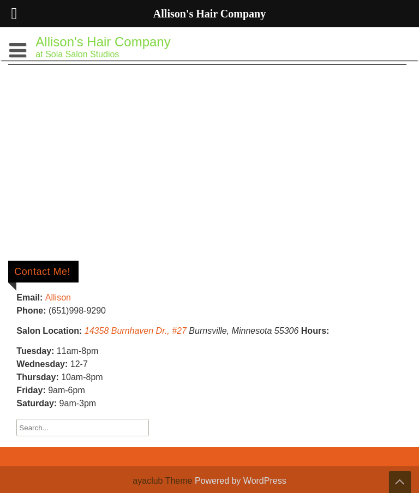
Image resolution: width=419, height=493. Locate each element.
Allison (58, 297)
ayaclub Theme (164, 480)
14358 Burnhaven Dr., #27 (136, 330)
